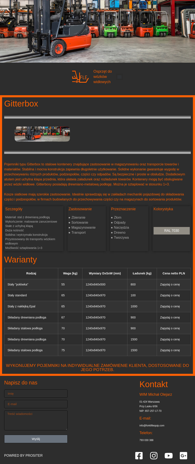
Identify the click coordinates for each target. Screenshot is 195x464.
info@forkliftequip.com (152, 425)
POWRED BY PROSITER (23, 455)
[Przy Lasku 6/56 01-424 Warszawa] (103, 411)
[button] (119, 76)
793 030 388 (147, 440)
